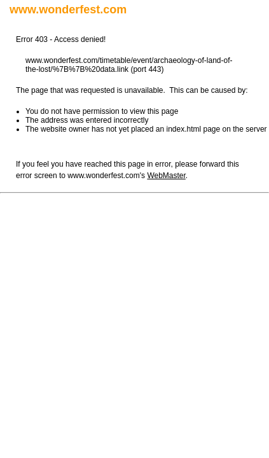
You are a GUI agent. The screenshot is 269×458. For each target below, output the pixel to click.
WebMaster (166, 175)
